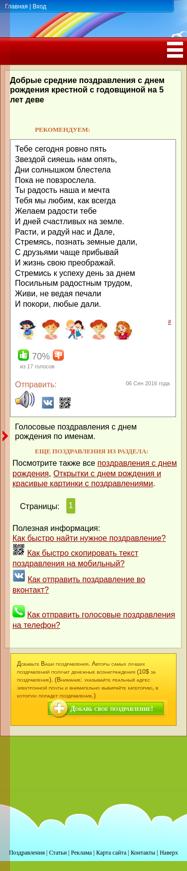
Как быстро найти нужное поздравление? (89, 538)
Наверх (169, 852)
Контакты (143, 852)
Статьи (57, 852)
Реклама (81, 852)
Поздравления (27, 852)
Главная (16, 6)
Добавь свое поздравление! (111, 708)
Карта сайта (111, 852)
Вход (39, 6)
